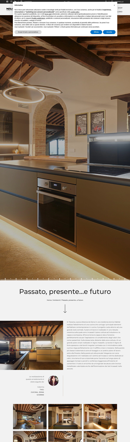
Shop (120, 8)
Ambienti (56, 300)
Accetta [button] (109, 32)
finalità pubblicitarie (38, 18)
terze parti (48, 14)
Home (49, 300)
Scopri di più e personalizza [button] (28, 32)
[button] (114, 5)
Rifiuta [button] (96, 32)
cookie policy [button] (75, 12)
